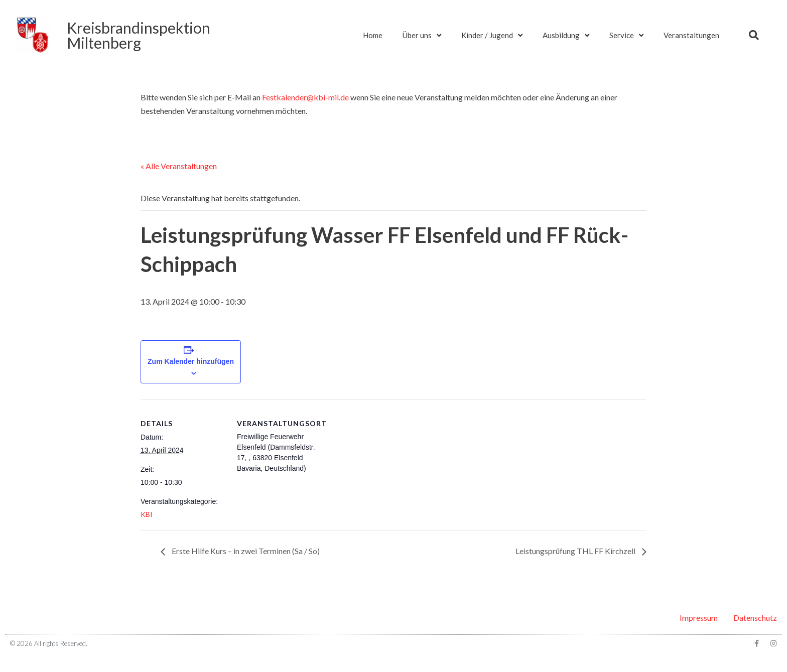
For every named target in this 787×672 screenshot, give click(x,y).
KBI (147, 514)
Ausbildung (566, 35)
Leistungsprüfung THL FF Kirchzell (576, 551)
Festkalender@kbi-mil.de (305, 97)
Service (626, 35)
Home (372, 35)
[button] (754, 35)
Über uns (422, 35)
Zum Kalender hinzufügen (191, 361)
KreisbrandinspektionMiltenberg (138, 35)
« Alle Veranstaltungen (179, 166)
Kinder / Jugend (491, 35)
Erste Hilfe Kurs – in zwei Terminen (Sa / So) (245, 551)
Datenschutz (755, 617)
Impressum (699, 617)
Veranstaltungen (691, 35)
